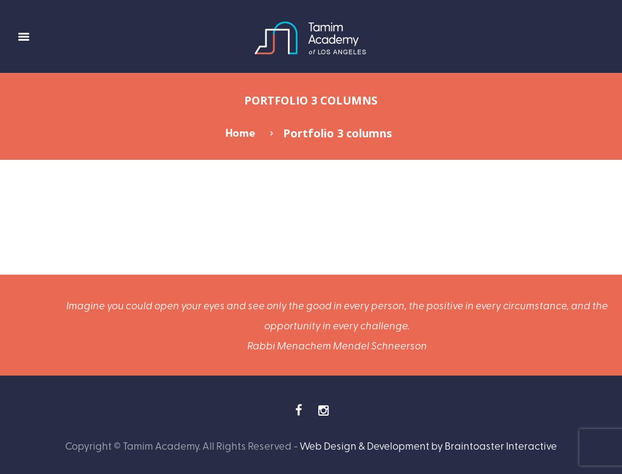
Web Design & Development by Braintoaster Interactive (428, 445)
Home (240, 132)
